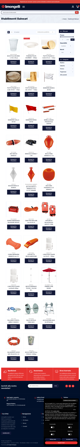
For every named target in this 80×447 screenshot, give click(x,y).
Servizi (24, 423)
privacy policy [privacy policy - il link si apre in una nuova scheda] (70, 405)
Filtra (72, 39)
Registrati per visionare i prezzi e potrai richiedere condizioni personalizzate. (40, 1)
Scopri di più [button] (61, 442)
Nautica (62, 62)
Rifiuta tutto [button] (53, 439)
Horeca (62, 68)
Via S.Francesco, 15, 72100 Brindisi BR (16, 405)
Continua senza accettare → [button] (70, 400)
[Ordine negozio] (45, 32)
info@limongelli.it (41, 399)
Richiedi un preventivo (13, 62)
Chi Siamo (25, 420)
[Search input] (38, 12)
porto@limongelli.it (41, 401)
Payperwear (63, 72)
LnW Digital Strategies (11, 444)
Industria (62, 65)
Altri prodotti (63, 75)
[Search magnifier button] (77, 12)
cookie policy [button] (56, 411)
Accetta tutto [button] (69, 439)
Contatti (25, 426)
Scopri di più (6, 433)
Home (64, 19)
